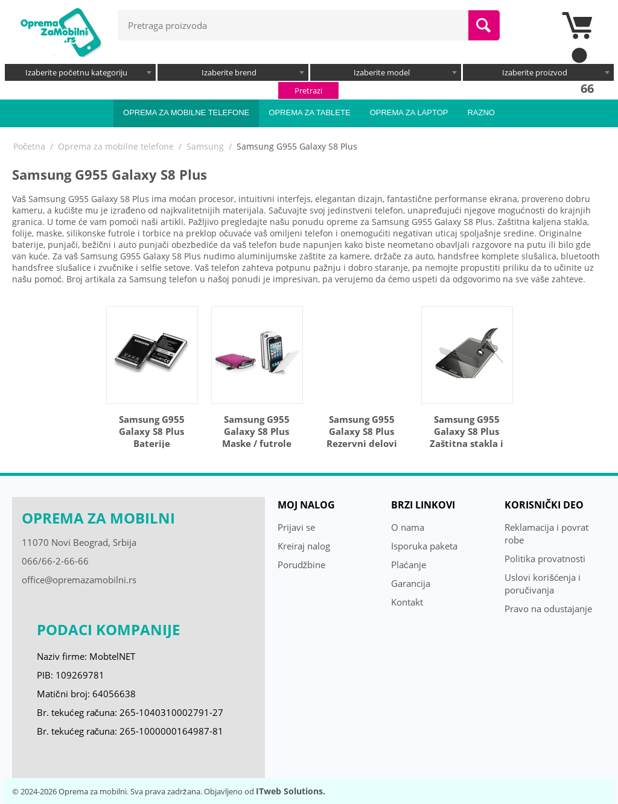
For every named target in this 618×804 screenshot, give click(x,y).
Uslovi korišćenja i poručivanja (543, 583)
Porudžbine (302, 565)
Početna (29, 146)
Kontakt (407, 602)
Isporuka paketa (424, 546)
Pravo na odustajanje (548, 609)
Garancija (410, 583)
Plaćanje (408, 565)
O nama (407, 527)
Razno (481, 112)
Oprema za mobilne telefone (186, 112)
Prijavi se (296, 527)
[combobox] (80, 72)
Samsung (205, 146)
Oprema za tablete (309, 112)
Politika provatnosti (545, 558)
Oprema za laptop (409, 112)
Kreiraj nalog (304, 546)
